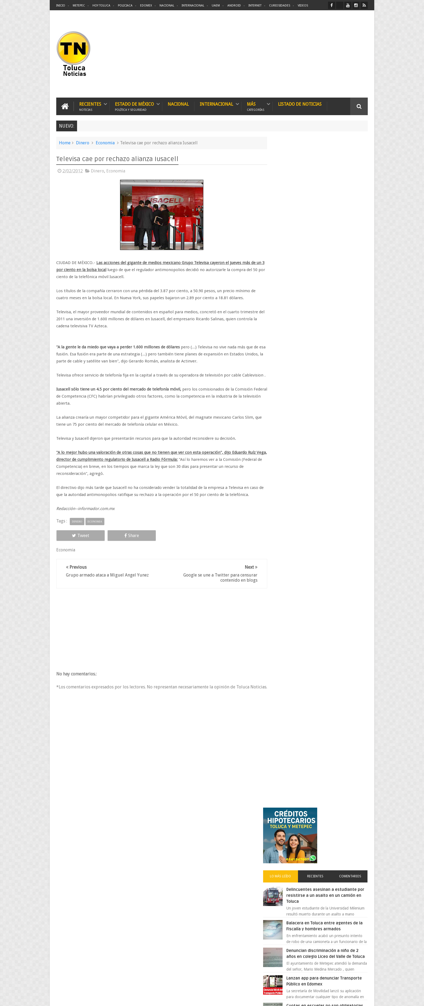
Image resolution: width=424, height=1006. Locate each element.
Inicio (60, 5)
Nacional (167, 5)
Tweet (75, 542)
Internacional (193, 5)
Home (65, 142)
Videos (303, 5)
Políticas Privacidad (321, 997)
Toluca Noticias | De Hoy (125, 997)
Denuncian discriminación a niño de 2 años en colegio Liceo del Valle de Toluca (332, 289)
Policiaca (125, 5)
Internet (255, 5)
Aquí (363, 997)
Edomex (146, 5)
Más (255, 106)
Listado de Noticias (300, 103)
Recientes (90, 106)
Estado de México (134, 106)
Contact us (354, 833)
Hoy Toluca (101, 5)
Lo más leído (289, 209)
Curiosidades (279, 5)
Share (117, 542)
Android (234, 5)
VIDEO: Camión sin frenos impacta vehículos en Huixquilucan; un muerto (330, 460)
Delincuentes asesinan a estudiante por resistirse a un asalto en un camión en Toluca (327, 228)
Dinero (82, 142)
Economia (105, 142)
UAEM (216, 5)
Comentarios (352, 209)
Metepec (79, 5)
